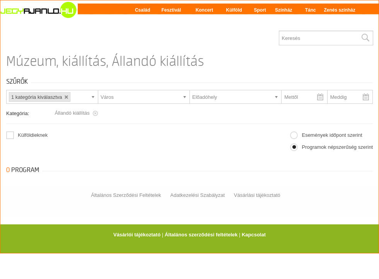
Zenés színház (339, 10)
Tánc (310, 10)
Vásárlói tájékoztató (136, 235)
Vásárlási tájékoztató (257, 195)
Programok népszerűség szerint (337, 147)
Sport (260, 10)
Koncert (204, 10)
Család (142, 10)
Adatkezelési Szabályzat (197, 195)
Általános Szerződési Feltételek (126, 195)
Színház (283, 10)
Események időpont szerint (332, 135)
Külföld (234, 10)
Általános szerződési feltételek (201, 235)
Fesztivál (171, 10)
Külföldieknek (33, 135)
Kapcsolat (254, 235)
